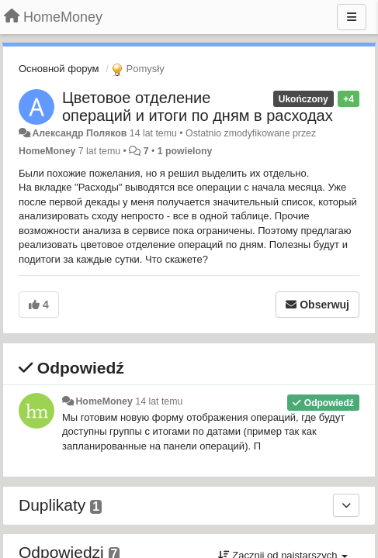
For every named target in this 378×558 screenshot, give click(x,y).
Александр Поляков (79, 133)
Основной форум (59, 68)
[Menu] (351, 17)
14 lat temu (158, 401)
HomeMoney (47, 151)
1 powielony (185, 151)
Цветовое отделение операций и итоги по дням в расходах (197, 106)
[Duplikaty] (346, 505)
